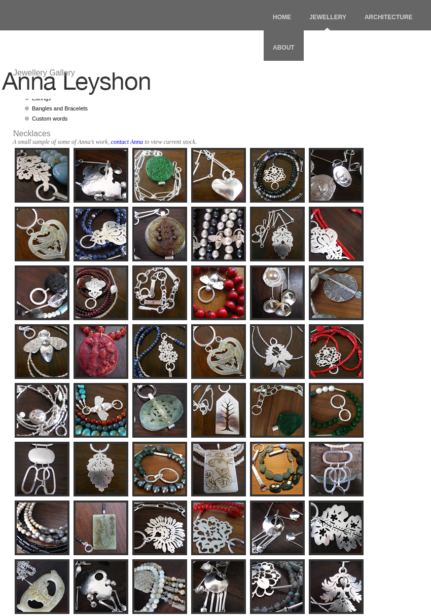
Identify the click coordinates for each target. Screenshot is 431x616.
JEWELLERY (327, 17)
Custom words (49, 118)
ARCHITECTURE (389, 17)
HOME (282, 17)
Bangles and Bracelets (60, 108)
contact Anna (127, 141)
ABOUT (284, 47)
